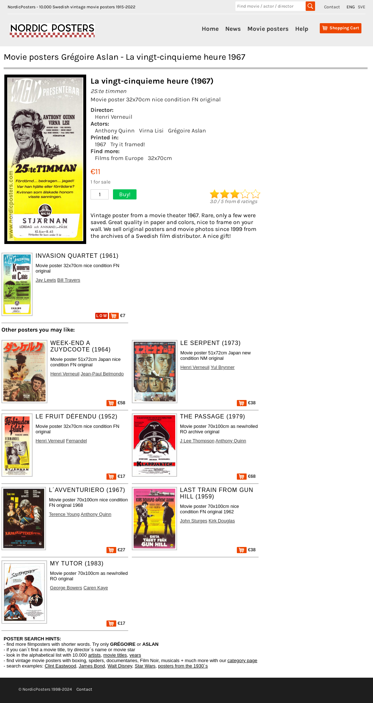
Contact (332, 6)
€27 (115, 549)
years (135, 655)
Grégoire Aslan (187, 130)
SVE (361, 6)
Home (210, 28)
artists (94, 655)
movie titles (115, 655)
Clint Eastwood (60, 666)
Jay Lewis (45, 280)
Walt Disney (120, 666)
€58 (115, 402)
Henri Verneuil (113, 116)
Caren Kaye (95, 587)
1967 (100, 144)
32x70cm (160, 158)
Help (301, 28)
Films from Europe (119, 158)
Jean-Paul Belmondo (102, 373)
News (233, 28)
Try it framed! (127, 144)
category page (242, 660)
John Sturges (193, 520)
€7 (117, 315)
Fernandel (76, 440)
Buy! (124, 194)
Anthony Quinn (115, 130)
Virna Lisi (151, 130)
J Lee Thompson (197, 440)
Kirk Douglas (222, 520)
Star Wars (145, 666)
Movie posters (268, 28)
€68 (246, 476)
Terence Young (64, 514)
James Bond (92, 666)
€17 (115, 476)
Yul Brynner (223, 367)
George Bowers (66, 587)
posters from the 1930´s (183, 666)
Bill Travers (68, 280)
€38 (246, 402)
